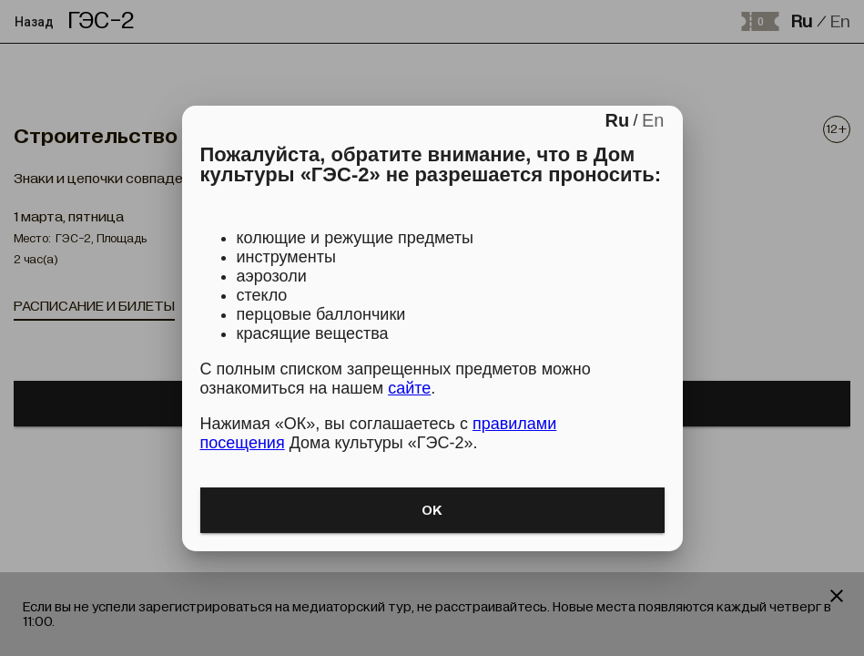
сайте (409, 388)
